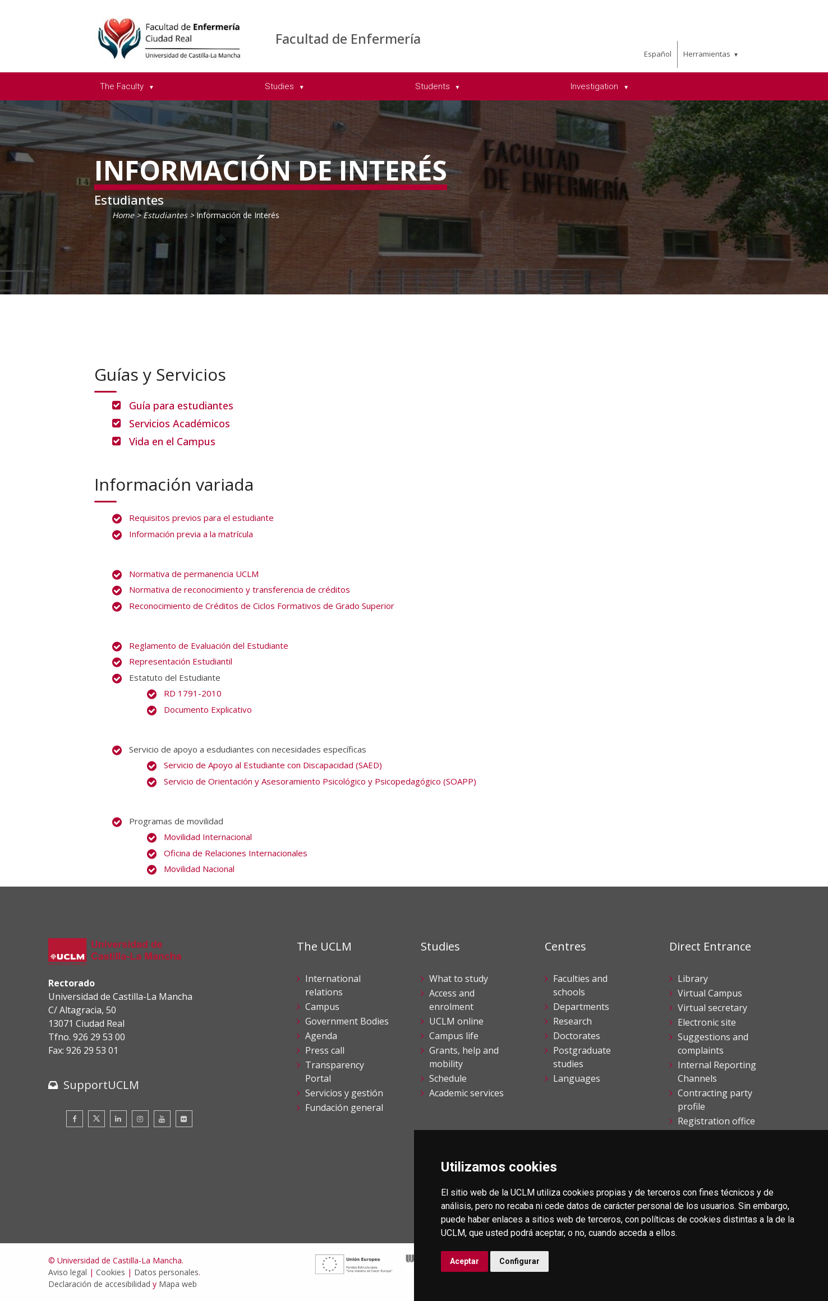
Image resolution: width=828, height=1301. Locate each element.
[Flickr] (184, 1118)
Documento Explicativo (208, 709)
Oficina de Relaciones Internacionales (235, 853)
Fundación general (344, 1107)
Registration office (716, 1121)
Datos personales (166, 1272)
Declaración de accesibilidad (99, 1284)
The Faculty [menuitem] (123, 86)
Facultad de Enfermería (348, 38)
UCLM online (456, 1021)
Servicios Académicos (179, 423)
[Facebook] (74, 1118)
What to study (458, 978)
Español (657, 54)
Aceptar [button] (464, 1261)
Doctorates (576, 1036)
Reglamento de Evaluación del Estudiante (208, 645)
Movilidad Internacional (208, 836)
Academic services (466, 1093)
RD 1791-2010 (193, 693)
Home (123, 215)
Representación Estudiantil (180, 661)
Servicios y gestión (344, 1093)
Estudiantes (165, 215)
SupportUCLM (101, 1084)
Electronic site (707, 1022)
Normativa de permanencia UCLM (194, 573)
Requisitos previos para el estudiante (201, 517)
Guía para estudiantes (181, 405)
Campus (322, 1006)
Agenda (321, 1036)
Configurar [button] (519, 1261)
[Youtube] (162, 1118)
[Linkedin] (118, 1118)
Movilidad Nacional (199, 868)
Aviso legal (67, 1272)
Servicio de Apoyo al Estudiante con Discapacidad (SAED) (273, 765)
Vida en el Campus (172, 441)
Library (693, 978)
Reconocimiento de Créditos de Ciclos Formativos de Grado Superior (261, 605)
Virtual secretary (712, 1008)
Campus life (454, 1036)
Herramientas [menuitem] (706, 54)
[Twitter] (96, 1118)
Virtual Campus (710, 993)
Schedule (448, 1078)
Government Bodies (347, 1021)
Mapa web (178, 1284)
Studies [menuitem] (280, 86)
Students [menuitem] (433, 86)
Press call (324, 1050)
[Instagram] (140, 1118)
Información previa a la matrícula (191, 533)
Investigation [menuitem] (595, 86)
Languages (576, 1078)
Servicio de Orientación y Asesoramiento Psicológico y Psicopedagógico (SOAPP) (320, 781)
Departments (581, 1006)
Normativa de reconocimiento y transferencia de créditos (239, 589)
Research (572, 1021)
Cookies (110, 1272)
